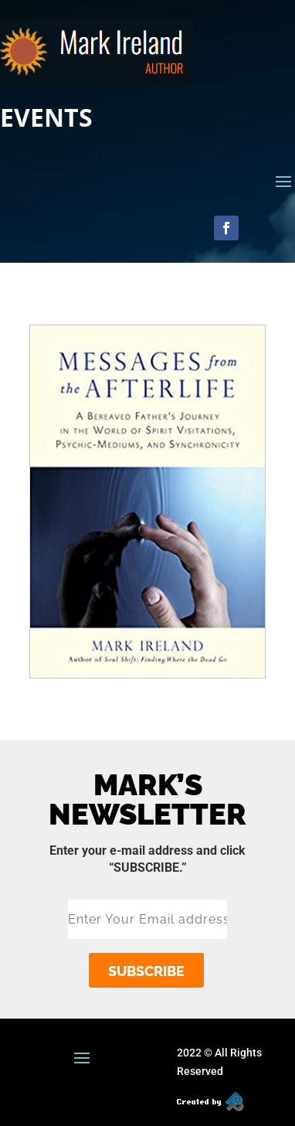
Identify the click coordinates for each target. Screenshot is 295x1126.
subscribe (146, 971)
